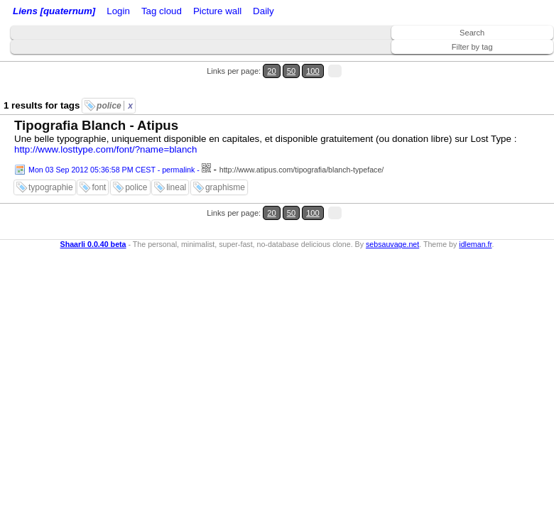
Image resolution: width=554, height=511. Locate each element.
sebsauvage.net (392, 244)
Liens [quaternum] (54, 11)
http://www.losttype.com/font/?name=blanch (105, 149)
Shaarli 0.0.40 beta (93, 244)
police (115, 106)
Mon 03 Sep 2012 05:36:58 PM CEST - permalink (111, 169)
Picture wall (217, 11)
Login (118, 11)
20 (271, 71)
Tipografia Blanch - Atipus (96, 125)
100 (313, 71)
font (99, 187)
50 (291, 71)
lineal (176, 187)
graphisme (225, 187)
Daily (263, 11)
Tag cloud (161, 11)
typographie (50, 187)
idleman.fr (475, 244)
